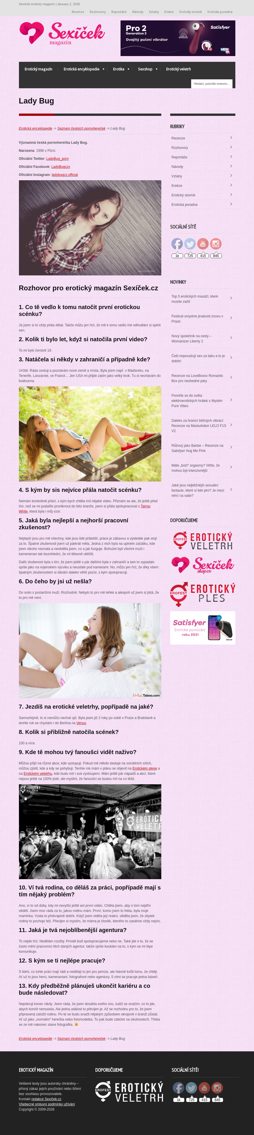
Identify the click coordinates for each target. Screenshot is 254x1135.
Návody (137, 12)
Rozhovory (98, 12)
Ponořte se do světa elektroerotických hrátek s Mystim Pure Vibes (197, 401)
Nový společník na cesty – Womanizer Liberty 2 (192, 338)
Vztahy (154, 12)
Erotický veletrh (178, 69)
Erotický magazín (38, 69)
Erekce (169, 12)
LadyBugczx (60, 167)
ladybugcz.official (65, 175)
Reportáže (119, 12)
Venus (81, 723)
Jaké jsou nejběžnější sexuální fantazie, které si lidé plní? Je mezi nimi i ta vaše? (198, 490)
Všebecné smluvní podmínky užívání (47, 1104)
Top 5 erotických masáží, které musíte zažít (195, 299)
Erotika (118, 70)
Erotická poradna (220, 12)
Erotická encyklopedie (81, 70)
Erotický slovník (190, 12)
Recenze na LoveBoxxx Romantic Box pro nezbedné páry (197, 378)
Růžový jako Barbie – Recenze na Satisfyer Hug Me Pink (198, 448)
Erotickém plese (144, 768)
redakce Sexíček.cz (46, 1099)
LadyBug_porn (57, 159)
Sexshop (145, 70)
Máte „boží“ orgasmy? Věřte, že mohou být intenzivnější (196, 468)
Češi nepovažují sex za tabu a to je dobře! (198, 358)
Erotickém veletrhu (38, 774)
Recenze (78, 12)
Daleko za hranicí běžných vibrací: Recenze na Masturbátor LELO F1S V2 (199, 426)
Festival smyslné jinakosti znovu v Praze (197, 318)
